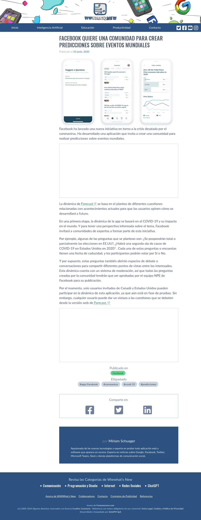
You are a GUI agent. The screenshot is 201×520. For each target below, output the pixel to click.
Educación (87, 27)
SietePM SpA (115, 511)
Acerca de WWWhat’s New (61, 496)
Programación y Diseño (83, 485)
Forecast (87, 204)
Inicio (15, 27)
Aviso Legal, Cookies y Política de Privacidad (163, 508)
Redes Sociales (131, 485)
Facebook (118, 373)
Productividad (121, 27)
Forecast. (100, 303)
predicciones (149, 384)
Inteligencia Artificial (49, 27)
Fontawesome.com (105, 505)
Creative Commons (81, 508)
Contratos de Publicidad (124, 496)
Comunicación (52, 485)
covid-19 (130, 384)
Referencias (146, 496)
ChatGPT (153, 485)
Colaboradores (87, 496)
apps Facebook (89, 384)
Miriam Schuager (122, 441)
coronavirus (111, 384)
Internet (109, 485)
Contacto (155, 27)
